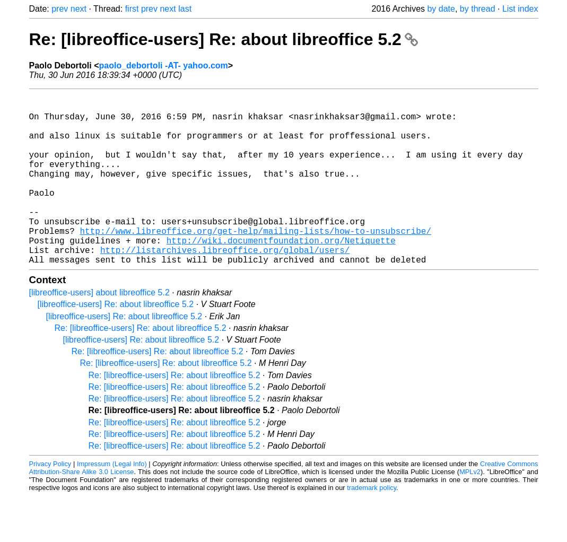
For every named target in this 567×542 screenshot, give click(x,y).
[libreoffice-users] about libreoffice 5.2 (99, 330)
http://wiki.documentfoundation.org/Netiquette (281, 274)
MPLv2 (470, 510)
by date (441, 8)
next (78, 8)
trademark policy (371, 526)
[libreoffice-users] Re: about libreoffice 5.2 (116, 342)
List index (520, 8)
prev (59, 8)
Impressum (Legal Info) (112, 502)
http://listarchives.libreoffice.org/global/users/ (225, 286)
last (184, 8)
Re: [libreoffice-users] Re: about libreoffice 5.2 (223, 39)
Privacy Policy (50, 502)
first (132, 8)
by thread (477, 8)
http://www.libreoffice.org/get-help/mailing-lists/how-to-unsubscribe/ (255, 262)
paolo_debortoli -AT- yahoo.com (163, 65)
